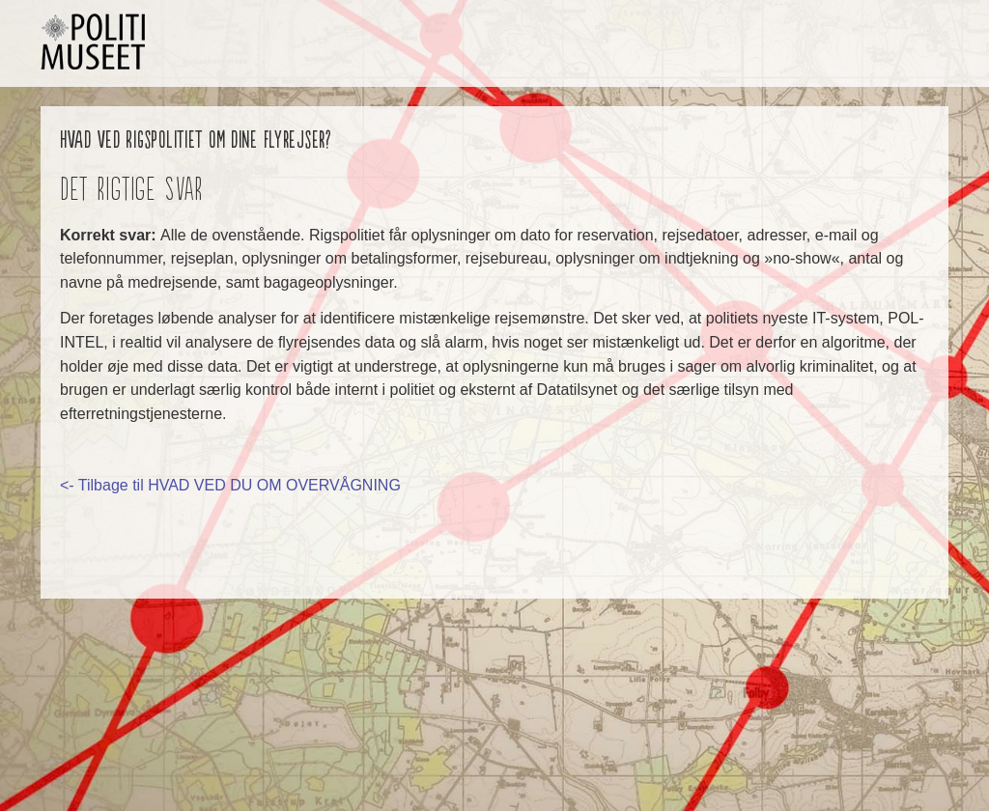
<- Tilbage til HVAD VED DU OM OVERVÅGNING (230, 485)
